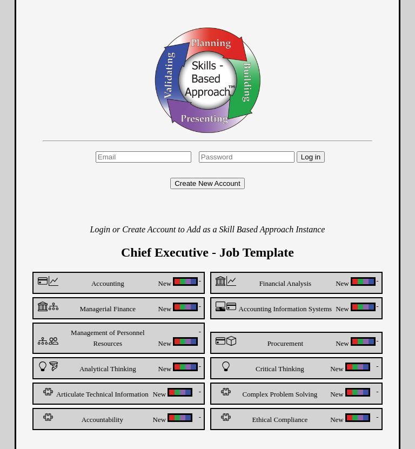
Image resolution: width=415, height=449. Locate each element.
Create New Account (207, 183)
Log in (310, 157)
